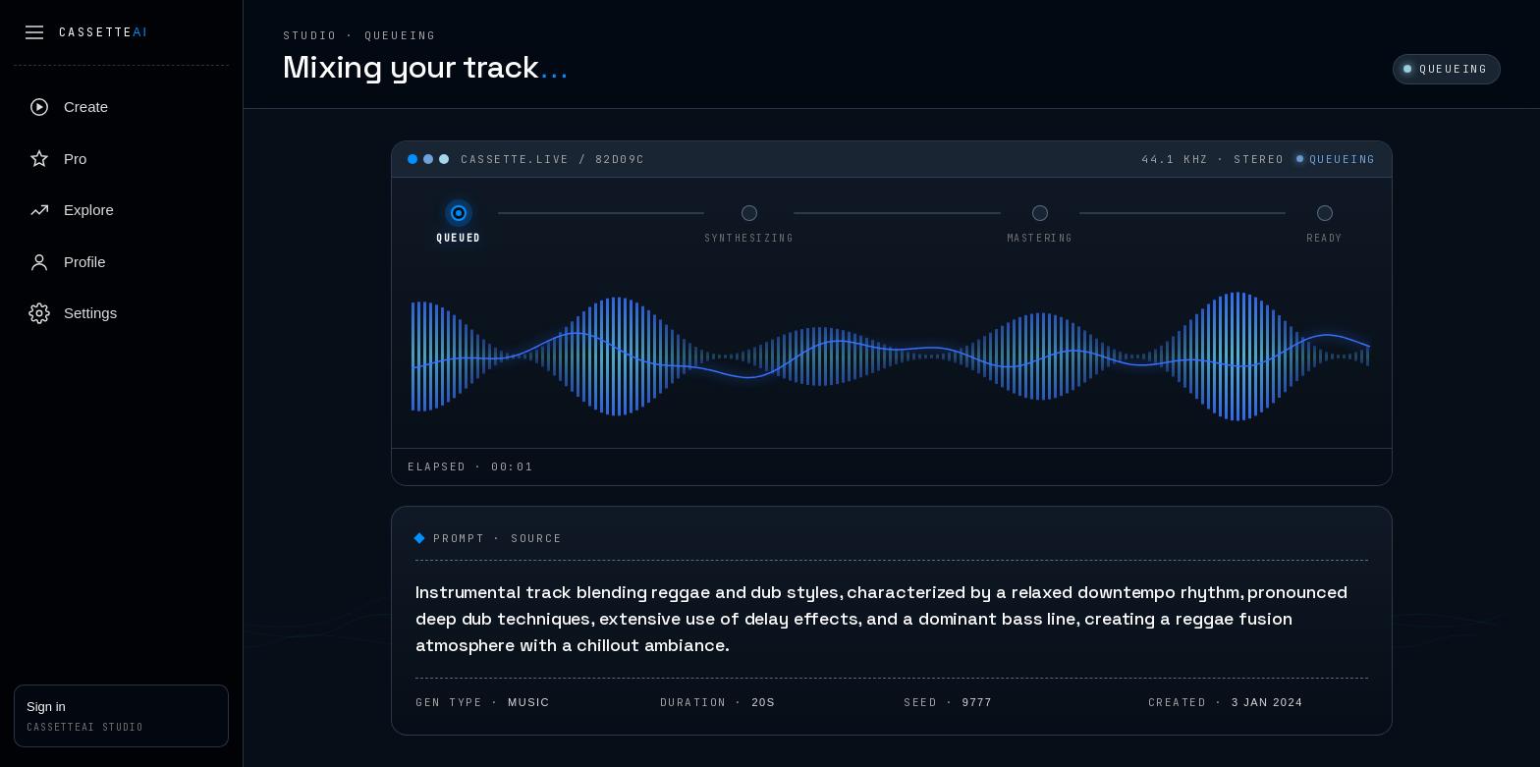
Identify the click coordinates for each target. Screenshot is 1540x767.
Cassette (103, 32)
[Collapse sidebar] (34, 32)
